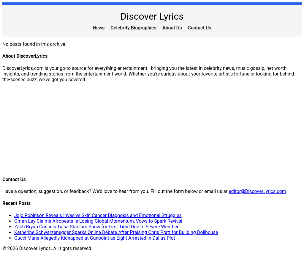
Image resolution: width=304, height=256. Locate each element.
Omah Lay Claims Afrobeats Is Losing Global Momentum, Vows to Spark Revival (98, 221)
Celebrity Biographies (133, 28)
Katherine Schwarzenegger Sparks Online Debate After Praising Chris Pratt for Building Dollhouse (116, 232)
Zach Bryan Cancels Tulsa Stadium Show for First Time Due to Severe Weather (96, 227)
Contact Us (199, 28)
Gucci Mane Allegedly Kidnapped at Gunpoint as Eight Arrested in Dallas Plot (94, 238)
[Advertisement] (152, 128)
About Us (172, 28)
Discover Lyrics (151, 16)
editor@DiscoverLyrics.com (257, 191)
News (98, 28)
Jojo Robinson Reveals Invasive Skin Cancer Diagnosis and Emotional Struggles (98, 215)
